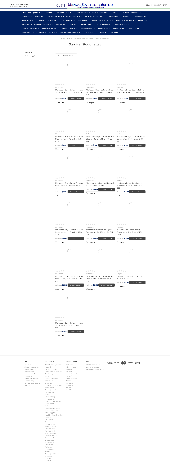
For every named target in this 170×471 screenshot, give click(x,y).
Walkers (115, 33)
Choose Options (75, 99)
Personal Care (122, 25)
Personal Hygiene (30, 29)
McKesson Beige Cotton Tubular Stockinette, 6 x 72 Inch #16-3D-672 (131, 92)
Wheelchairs (119, 29)
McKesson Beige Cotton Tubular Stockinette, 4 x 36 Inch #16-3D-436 (69, 185)
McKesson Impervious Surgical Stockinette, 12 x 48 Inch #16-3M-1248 (131, 232)
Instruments (69, 21)
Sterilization (39, 33)
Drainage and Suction (95, 17)
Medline (68, 388)
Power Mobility (87, 29)
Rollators (25, 33)
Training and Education (71, 33)
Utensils (103, 33)
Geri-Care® (69, 383)
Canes (116, 13)
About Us (28, 365)
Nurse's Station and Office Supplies (131, 21)
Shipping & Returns (32, 378)
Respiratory (135, 29)
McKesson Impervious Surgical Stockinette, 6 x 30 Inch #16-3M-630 (130, 185)
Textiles (53, 33)
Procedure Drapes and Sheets (83, 38)
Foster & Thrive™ (72, 378)
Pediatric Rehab (104, 25)
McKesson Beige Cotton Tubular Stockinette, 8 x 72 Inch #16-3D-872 (100, 278)
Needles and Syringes (102, 21)
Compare (59, 103)
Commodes (26, 17)
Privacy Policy (29, 381)
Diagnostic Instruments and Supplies (65, 17)
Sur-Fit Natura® (71, 374)
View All (68, 390)
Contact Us (29, 376)
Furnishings (114, 17)
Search (148, 5)
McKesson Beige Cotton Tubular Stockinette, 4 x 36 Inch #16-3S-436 (100, 92)
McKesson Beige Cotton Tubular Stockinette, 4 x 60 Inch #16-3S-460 (69, 92)
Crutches (40, 17)
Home (63, 38)
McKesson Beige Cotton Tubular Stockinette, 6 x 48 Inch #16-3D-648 (69, 278)
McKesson (69, 365)
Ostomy (74, 25)
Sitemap (27, 385)
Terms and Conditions (32, 383)
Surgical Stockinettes (102, 38)
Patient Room (87, 25)
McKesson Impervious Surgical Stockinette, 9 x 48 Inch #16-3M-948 (99, 232)
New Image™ (70, 381)
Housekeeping (141, 17)
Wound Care (104, 29)
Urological (90, 33)
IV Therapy (83, 21)
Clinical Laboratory (132, 13)
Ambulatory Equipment (31, 13)
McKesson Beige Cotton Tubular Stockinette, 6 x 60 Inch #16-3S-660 (131, 139)
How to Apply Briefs (31, 374)
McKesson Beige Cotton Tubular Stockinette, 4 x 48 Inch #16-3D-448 (69, 232)
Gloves (127, 17)
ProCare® (69, 372)
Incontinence (28, 21)
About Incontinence (31, 367)
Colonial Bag (70, 385)
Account (157, 5)
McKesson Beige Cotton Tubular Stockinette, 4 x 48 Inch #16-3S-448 (69, 139)
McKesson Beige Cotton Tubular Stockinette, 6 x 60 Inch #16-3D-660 (69, 325)
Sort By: (59, 55)
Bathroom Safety (65, 13)
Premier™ (69, 376)
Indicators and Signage (49, 21)
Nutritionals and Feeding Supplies (36, 25)
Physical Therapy (69, 29)
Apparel (49, 13)
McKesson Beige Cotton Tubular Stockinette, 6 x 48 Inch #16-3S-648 (100, 139)
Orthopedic (61, 25)
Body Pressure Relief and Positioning (93, 13)
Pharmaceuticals (50, 29)
